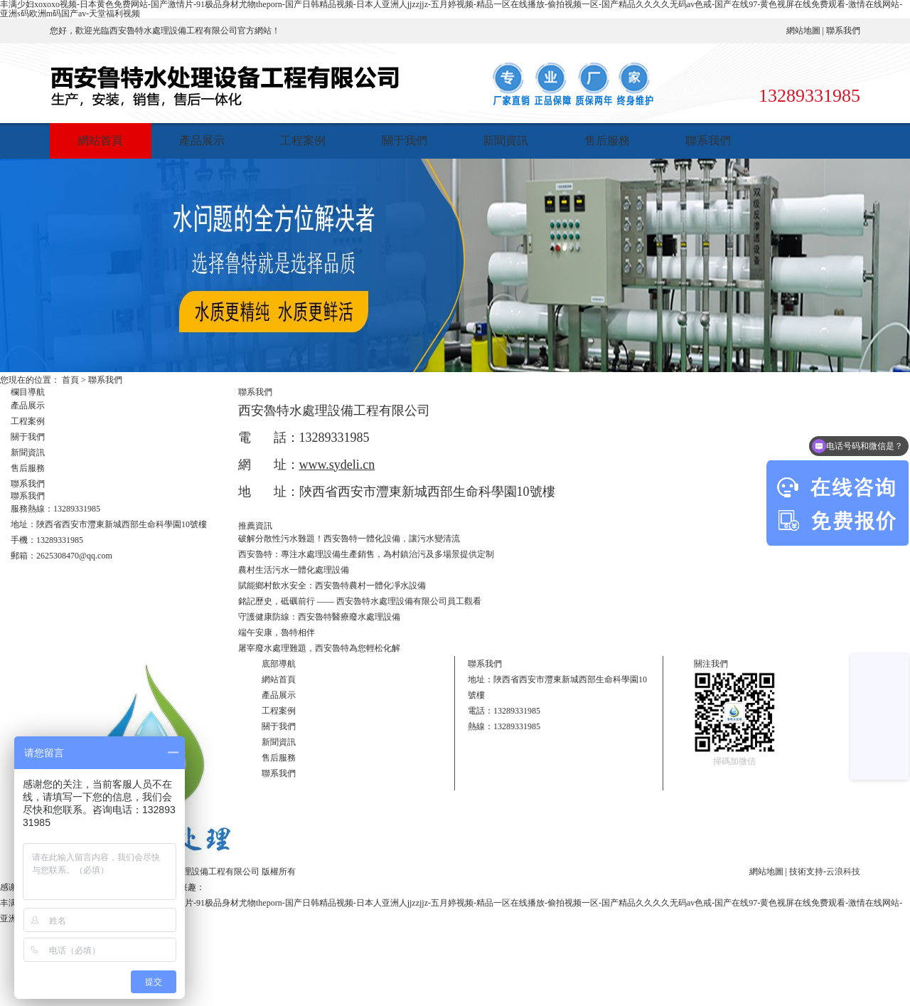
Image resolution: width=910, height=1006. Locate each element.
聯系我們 (843, 31)
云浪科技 (843, 872)
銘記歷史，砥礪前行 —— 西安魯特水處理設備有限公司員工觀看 (359, 601)
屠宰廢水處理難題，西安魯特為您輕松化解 (319, 648)
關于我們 (404, 140)
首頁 (70, 380)
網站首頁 (100, 140)
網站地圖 (803, 31)
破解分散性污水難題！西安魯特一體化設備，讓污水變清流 (349, 539)
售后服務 (607, 140)
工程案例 (303, 140)
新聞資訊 (505, 140)
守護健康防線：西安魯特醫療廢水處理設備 (319, 617)
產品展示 (202, 140)
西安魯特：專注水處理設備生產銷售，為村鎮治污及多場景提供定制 (366, 554)
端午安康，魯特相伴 (276, 632)
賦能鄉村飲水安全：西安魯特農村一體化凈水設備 (332, 586)
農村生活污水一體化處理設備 (293, 570)
